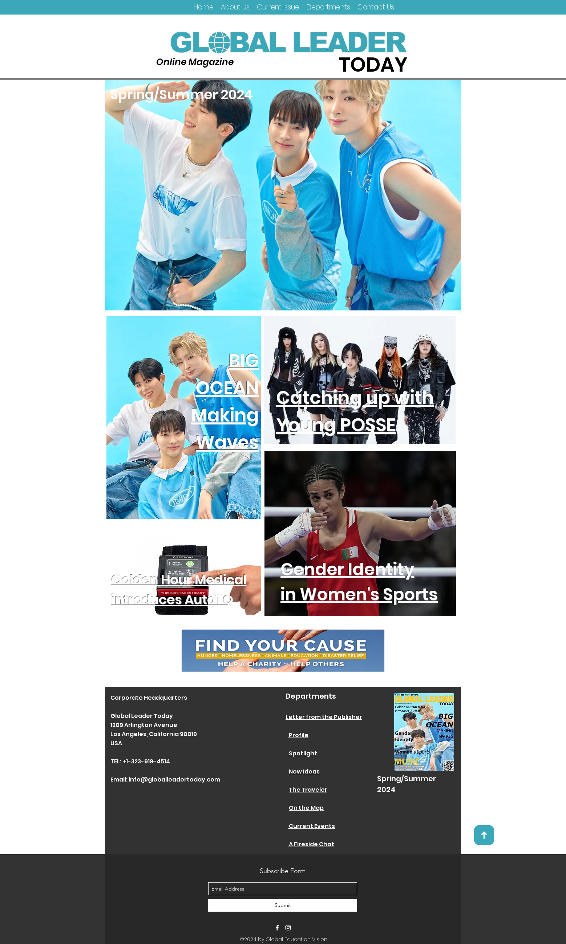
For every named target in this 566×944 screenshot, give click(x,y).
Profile (298, 735)
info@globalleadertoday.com (174, 779)
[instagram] (288, 927)
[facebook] (277, 927)
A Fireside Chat (311, 844)
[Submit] (282, 905)
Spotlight (302, 753)
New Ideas (304, 771)
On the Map (306, 808)
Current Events (311, 826)
